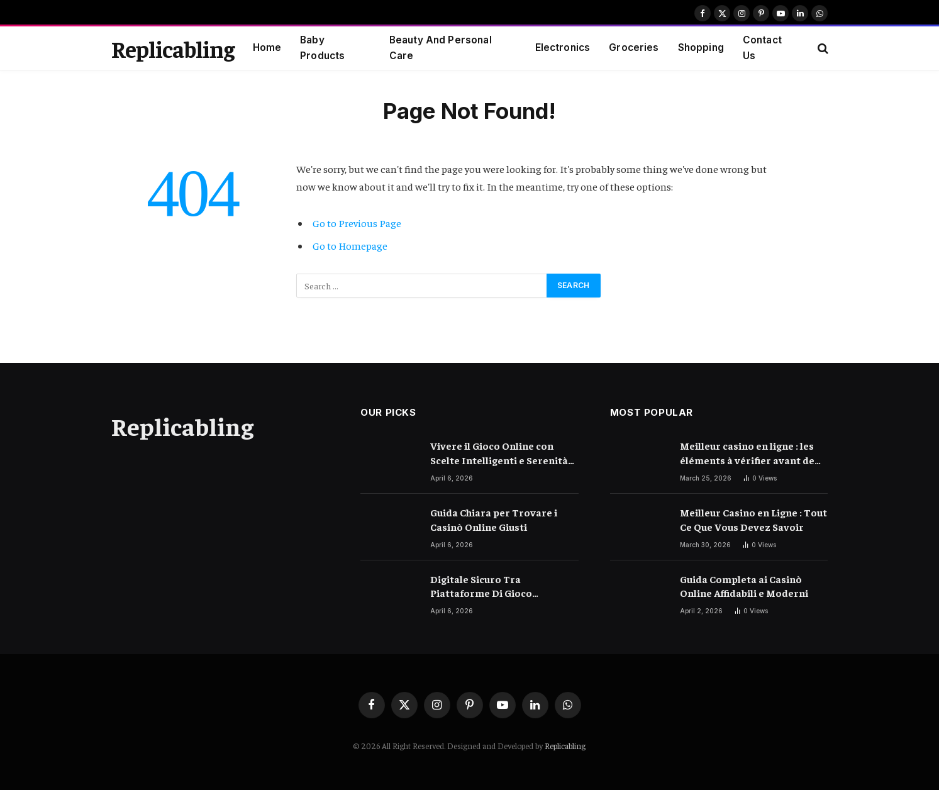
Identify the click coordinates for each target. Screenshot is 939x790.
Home (267, 47)
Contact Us (762, 48)
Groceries (633, 47)
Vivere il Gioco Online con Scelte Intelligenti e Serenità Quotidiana (499, 453)
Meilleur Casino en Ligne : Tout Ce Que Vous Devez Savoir (753, 519)
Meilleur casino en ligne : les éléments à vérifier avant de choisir (747, 453)
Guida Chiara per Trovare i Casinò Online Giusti (493, 519)
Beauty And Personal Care (440, 48)
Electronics (563, 47)
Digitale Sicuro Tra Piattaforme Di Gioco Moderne (481, 586)
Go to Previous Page (357, 223)
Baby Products (322, 48)
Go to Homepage (350, 245)
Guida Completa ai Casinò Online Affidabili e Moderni (744, 585)
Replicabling (565, 745)
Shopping (701, 47)
